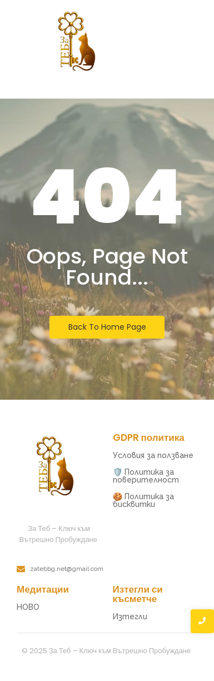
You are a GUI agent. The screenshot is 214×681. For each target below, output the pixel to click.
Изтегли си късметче (138, 594)
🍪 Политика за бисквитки (143, 500)
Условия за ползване (153, 455)
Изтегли (130, 616)
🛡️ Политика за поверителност (146, 476)
